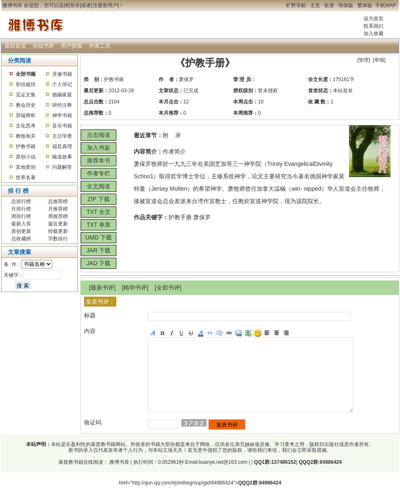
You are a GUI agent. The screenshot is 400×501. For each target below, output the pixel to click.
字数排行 (58, 239)
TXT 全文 (99, 212)
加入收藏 (373, 33)
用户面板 (71, 46)
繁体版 (364, 5)
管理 (364, 60)
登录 (75, 5)
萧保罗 (186, 79)
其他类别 (26, 167)
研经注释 (62, 105)
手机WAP (385, 5)
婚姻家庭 (62, 95)
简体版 (345, 5)
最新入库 (21, 224)
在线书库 (43, 46)
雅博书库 (118, 477)
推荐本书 (98, 160)
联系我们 (373, 26)
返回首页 (15, 46)
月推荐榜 (58, 209)
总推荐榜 (58, 201)
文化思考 (26, 126)
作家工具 (100, 46)
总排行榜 (21, 201)
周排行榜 (21, 216)
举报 (379, 60)
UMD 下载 (98, 237)
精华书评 (135, 287)
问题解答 (62, 167)
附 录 (172, 135)
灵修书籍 (62, 74)
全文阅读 (98, 186)
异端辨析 (26, 115)
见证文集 (26, 95)
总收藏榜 (21, 239)
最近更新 (58, 224)
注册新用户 (105, 5)
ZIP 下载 (98, 199)
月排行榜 (21, 209)
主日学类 (62, 136)
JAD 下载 (99, 263)
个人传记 (62, 84)
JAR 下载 (99, 250)
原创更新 (21, 231)
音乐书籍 (62, 126)
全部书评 (168, 287)
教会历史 (26, 105)
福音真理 (62, 146)
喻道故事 (62, 157)
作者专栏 (98, 173)
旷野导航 (296, 5)
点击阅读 (98, 135)
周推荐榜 (58, 216)
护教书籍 (26, 146)
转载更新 (58, 231)
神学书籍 (62, 115)
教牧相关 (26, 136)
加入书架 (98, 147)
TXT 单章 (99, 224)
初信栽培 (26, 84)
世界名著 (26, 177)
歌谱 (329, 5)
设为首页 (373, 19)
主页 (315, 5)
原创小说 (26, 157)
